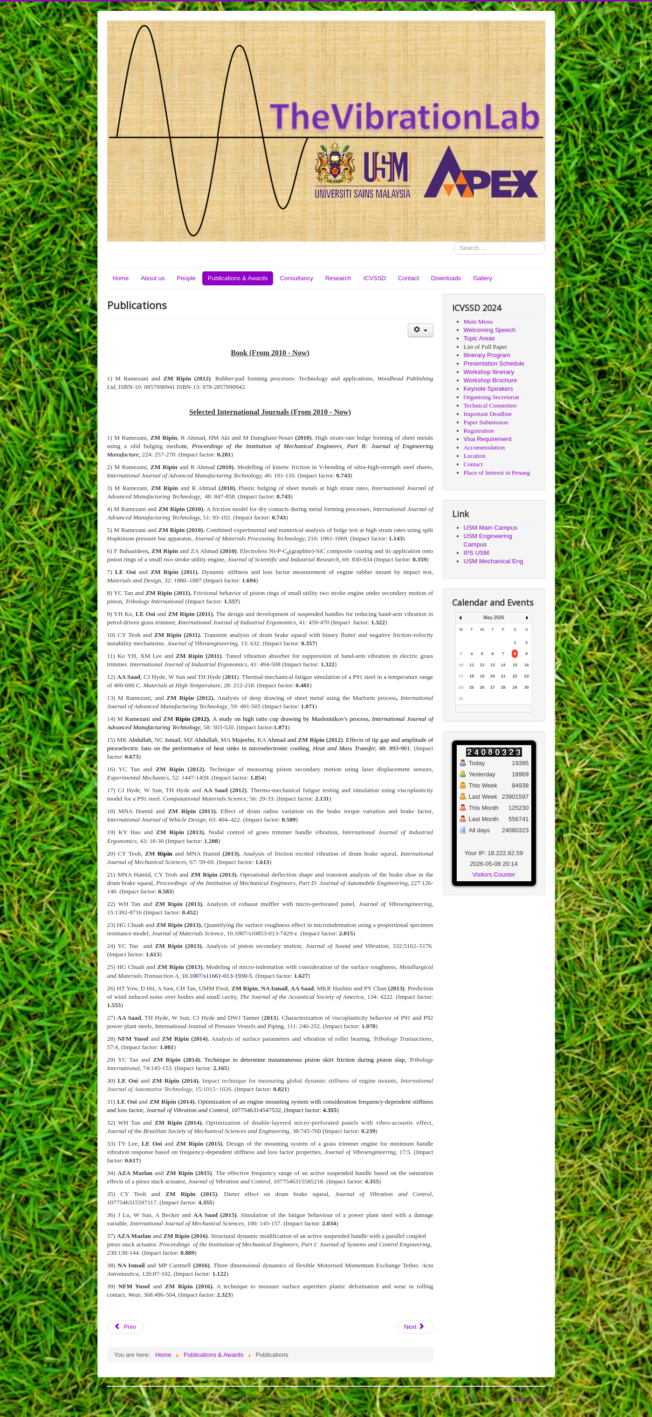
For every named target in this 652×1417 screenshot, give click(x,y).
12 (482, 665)
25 (471, 687)
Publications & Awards (238, 278)
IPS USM (476, 552)
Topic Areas (479, 338)
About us (153, 278)
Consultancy (296, 278)
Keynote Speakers (488, 388)
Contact (408, 278)
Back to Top (529, 1399)
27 (492, 687)
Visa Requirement (488, 438)
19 (482, 676)
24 (461, 687)
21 (503, 676)
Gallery (482, 278)
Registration (479, 430)
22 (515, 676)
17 (461, 676)
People (186, 278)
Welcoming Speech (490, 329)
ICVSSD (375, 278)
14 (503, 665)
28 (503, 687)
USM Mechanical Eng (493, 561)
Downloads (446, 278)
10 (461, 665)
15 (515, 665)
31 (461, 698)
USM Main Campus (491, 527)
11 (471, 665)
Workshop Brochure (490, 380)
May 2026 (493, 617)
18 (471, 676)
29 (515, 687)
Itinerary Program (487, 355)
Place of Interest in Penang (497, 472)
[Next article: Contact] (415, 1327)
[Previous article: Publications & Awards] (125, 1327)
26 (482, 687)
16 (526, 665)
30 (526, 687)
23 (526, 676)
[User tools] (420, 330)
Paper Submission (486, 422)
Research (338, 278)
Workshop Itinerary (489, 371)
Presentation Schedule (494, 363)
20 (492, 676)
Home (121, 278)
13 (492, 665)
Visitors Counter (493, 874)
